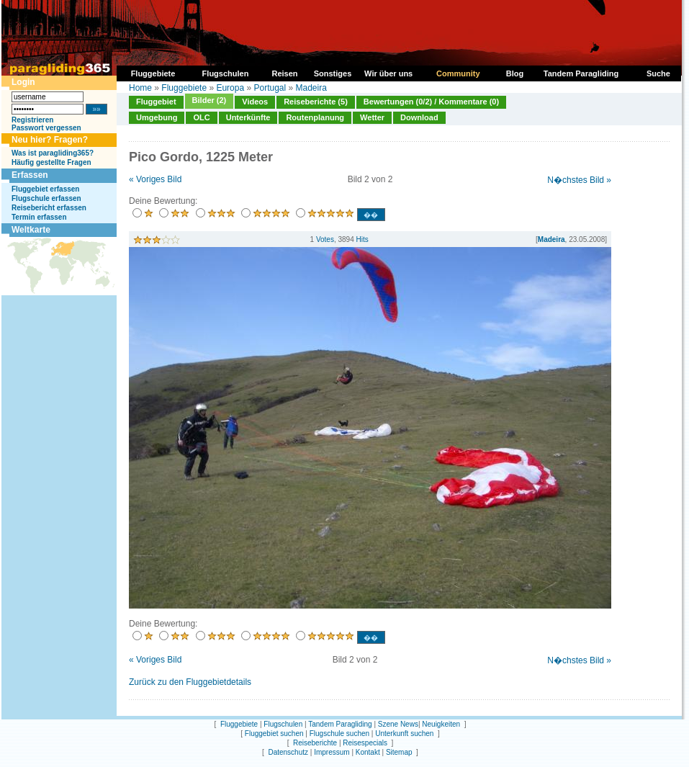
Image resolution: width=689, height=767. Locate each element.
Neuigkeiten (441, 724)
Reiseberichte (315, 743)
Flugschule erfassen (46, 198)
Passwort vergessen (46, 128)
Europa (230, 88)
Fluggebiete (184, 88)
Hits (362, 239)
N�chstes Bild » (579, 180)
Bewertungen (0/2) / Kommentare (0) (431, 101)
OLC (201, 117)
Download (419, 117)
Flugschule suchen (339, 733)
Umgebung (156, 117)
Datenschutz (288, 752)
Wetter (372, 117)
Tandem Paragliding (339, 724)
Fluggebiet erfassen (45, 189)
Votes (325, 239)
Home (140, 88)
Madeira (311, 88)
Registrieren (32, 120)
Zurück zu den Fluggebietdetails (190, 682)
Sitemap (399, 752)
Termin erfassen (39, 217)
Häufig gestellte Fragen (51, 162)
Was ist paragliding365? (53, 153)
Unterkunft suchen (404, 733)
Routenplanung (315, 117)
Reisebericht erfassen (49, 208)
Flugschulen (283, 724)
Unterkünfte (248, 117)
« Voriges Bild (155, 179)
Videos (255, 101)
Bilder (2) (209, 100)
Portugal (269, 88)
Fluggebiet (156, 101)
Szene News (398, 724)
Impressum (331, 752)
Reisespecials (365, 743)
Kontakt (368, 752)
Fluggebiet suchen (274, 733)
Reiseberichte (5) (316, 101)
